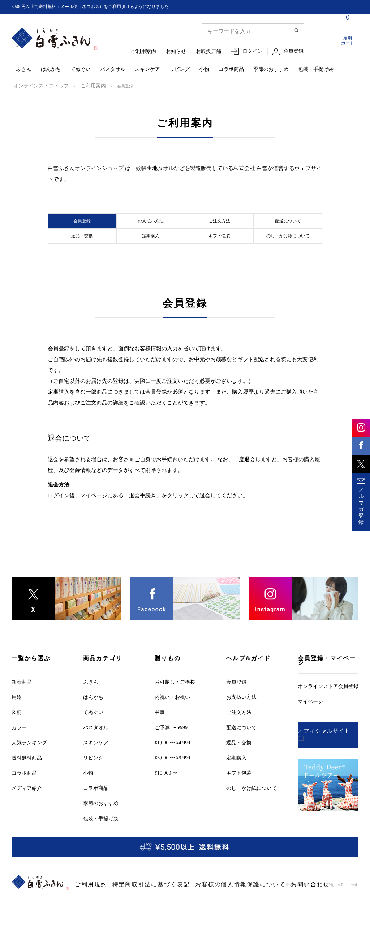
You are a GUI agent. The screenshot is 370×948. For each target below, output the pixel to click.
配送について (288, 225)
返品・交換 (82, 251)
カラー (19, 748)
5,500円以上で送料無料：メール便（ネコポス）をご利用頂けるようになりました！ (106, 6)
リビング (179, 69)
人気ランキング (29, 763)
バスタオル (112, 69)
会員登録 (293, 51)
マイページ (310, 722)
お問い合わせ (245, 905)
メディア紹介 (27, 808)
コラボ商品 (231, 69)
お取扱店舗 (208, 52)
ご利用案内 (143, 52)
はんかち (51, 69)
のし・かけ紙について (288, 251)
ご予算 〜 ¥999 (171, 748)
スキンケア (147, 69)
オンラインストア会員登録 (328, 707)
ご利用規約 (86, 905)
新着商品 (22, 702)
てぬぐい (80, 69)
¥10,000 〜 (166, 793)
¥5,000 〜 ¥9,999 (172, 778)
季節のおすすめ (271, 69)
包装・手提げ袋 (316, 69)
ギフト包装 (219, 251)
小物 (204, 69)
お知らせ (176, 52)
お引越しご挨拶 (175, 702)
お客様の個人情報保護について (195, 905)
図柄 (17, 733)
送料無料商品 (27, 778)
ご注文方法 (219, 225)
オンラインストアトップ (35, 85)
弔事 (160, 733)
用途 (17, 717)
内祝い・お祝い (172, 717)
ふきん (23, 69)
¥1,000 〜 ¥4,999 (172, 763)
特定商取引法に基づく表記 (130, 905)
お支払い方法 (150, 225)
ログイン (252, 51)
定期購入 (150, 251)
